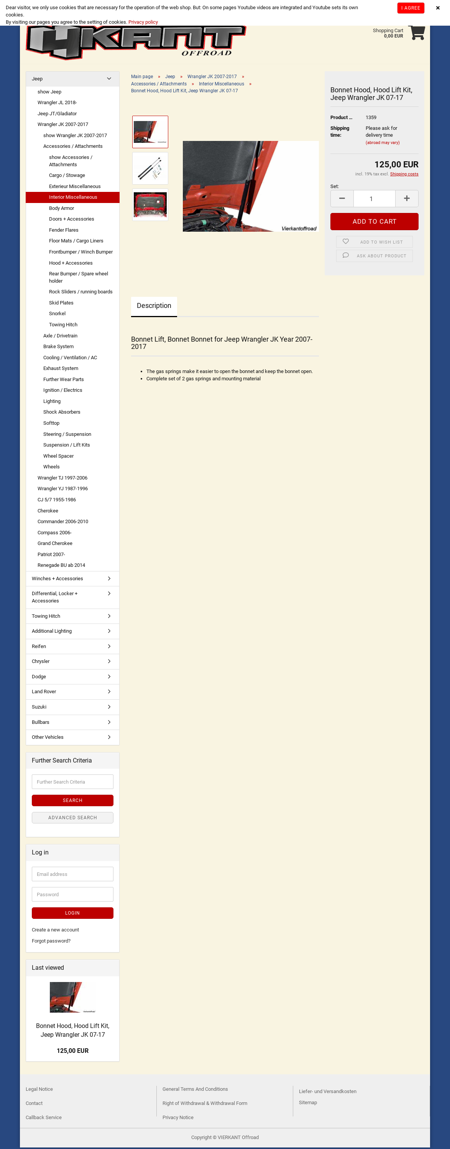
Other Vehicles (48, 738)
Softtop (51, 424)
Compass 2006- (55, 534)
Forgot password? (51, 942)
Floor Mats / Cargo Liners (76, 242)
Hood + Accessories (71, 264)
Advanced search (72, 819)
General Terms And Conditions (195, 1090)
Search (73, 802)
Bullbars (40, 724)
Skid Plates (61, 304)
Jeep (37, 80)
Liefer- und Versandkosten (327, 1093)
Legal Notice (39, 1090)
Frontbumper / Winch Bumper (81, 253)
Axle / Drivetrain (60, 337)
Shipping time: (339, 133)
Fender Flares (64, 231)
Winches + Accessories (57, 580)
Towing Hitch (63, 326)
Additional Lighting (52, 632)
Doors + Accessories (71, 220)
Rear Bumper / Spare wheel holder (78, 278)
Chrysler (40, 663)
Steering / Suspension (67, 436)
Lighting (52, 403)
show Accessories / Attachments (70, 162)
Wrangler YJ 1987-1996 (63, 490)
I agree (410, 8)
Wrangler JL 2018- (57, 104)
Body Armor (61, 210)
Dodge (39, 678)
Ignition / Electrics (62, 391)
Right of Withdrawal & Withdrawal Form (205, 1105)
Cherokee (48, 512)
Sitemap (308, 1104)
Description (154, 307)
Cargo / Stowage (67, 177)
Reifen (39, 648)
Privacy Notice (178, 1119)
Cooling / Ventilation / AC (70, 359)
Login (72, 914)
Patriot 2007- (51, 556)
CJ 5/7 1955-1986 (57, 501)
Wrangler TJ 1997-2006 (62, 479)
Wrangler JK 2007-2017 (63, 126)
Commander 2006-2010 (63, 523)
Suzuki (39, 708)
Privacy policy (142, 22)
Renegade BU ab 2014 (61, 567)
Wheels (51, 468)
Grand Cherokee (55, 545)
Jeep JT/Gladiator (57, 115)
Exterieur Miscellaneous (75, 188)
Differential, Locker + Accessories (54, 598)
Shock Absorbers (61, 413)
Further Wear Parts (63, 381)
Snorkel (57, 315)
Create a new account (55, 931)
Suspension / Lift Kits (66, 446)
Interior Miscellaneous (73, 198)
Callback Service (44, 1119)
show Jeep (49, 93)
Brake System (58, 348)
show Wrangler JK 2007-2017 (75, 137)
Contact (34, 1105)
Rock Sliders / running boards (81, 293)
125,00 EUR (73, 1052)
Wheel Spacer (58, 457)
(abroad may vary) (383, 144)
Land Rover (44, 693)
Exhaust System (60, 370)
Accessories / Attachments (73, 148)
